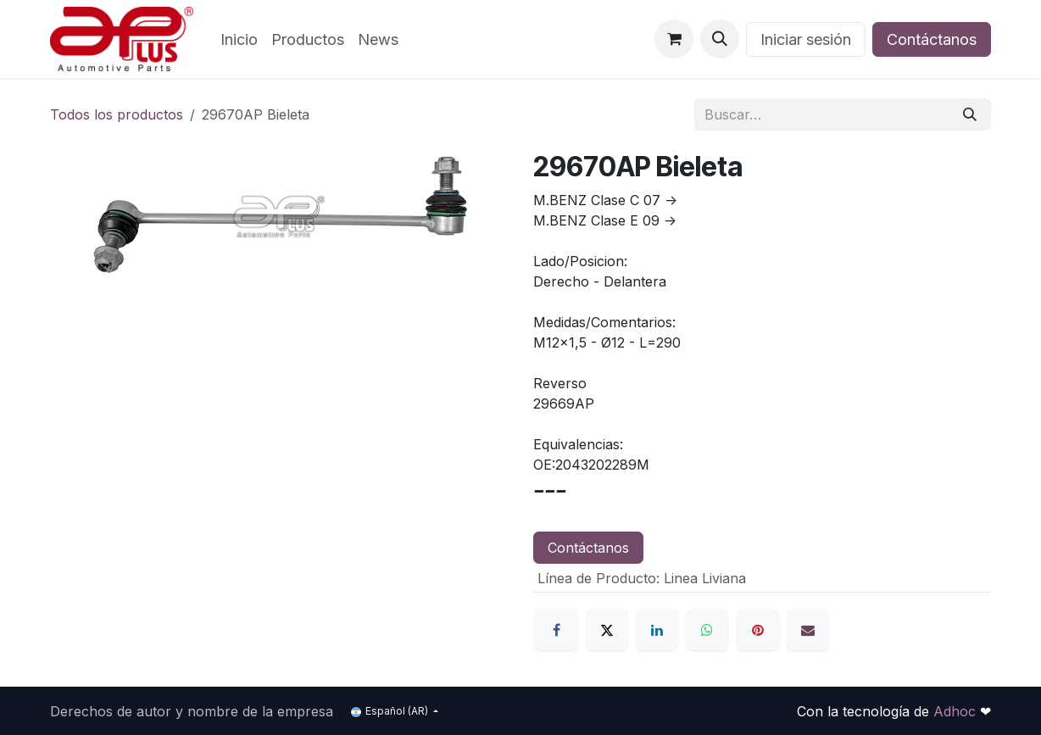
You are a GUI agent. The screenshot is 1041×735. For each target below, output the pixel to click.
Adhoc (956, 711)
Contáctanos (932, 39)
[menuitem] (239, 39)
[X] (607, 630)
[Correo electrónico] (808, 630)
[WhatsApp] (707, 630)
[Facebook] (556, 630)
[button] (719, 38)
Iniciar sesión (805, 39)
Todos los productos (116, 114)
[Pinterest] (758, 630)
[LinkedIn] (657, 630)
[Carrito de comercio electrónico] (673, 38)
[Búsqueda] (970, 114)
